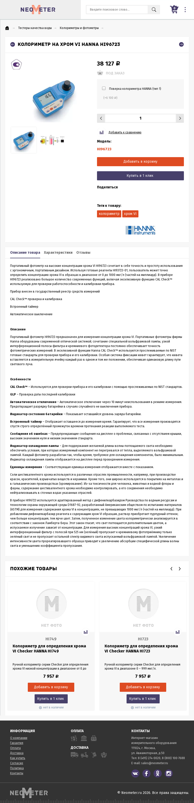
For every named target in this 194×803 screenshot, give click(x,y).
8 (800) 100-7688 (173, 758)
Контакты (16, 773)
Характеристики (58, 252)
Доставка (16, 753)
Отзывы (83, 252)
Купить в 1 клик (140, 176)
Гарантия (16, 743)
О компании (18, 738)
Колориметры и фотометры (79, 28)
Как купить (17, 758)
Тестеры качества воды (35, 28)
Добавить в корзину (140, 161)
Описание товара (25, 252)
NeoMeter (38, 9)
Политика (17, 768)
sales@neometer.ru (154, 763)
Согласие (16, 763)
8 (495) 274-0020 (149, 758)
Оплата (15, 748)
